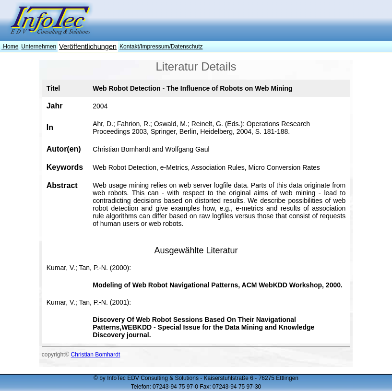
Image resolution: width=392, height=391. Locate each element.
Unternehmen (38, 46)
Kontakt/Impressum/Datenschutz (160, 46)
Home (9, 46)
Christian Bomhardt (95, 354)
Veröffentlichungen (88, 46)
